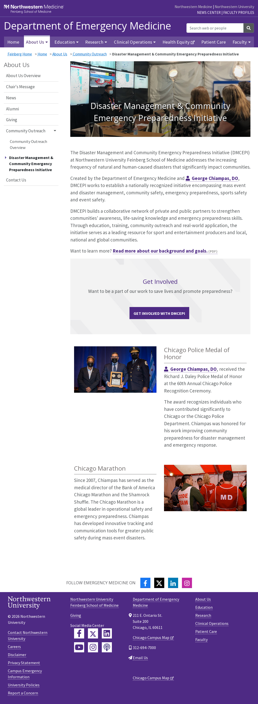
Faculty (201, 639)
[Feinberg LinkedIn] (107, 633)
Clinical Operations (212, 623)
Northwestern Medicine (193, 6)
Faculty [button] (240, 42)
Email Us (140, 657)
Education (204, 607)
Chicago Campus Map (151, 637)
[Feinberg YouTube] (79, 647)
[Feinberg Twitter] (93, 633)
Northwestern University (234, 6)
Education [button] (64, 42)
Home (13, 42)
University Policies (24, 684)
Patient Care (213, 42)
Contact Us (16, 180)
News (11, 98)
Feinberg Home (20, 54)
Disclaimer (17, 654)
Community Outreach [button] (25, 131)
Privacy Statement (24, 662)
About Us (59, 54)
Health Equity (176, 42)
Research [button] (94, 42)
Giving (11, 120)
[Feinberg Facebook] (79, 633)
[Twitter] (159, 583)
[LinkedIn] (173, 583)
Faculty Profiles (238, 12)
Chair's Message (20, 86)
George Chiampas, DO (215, 178)
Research (203, 615)
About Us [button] (35, 42)
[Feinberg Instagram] (93, 647)
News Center (209, 12)
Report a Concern (23, 692)
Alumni (12, 109)
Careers (14, 646)
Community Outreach (90, 54)
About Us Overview (23, 75)
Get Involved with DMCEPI (159, 313)
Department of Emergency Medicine (87, 25)
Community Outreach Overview (28, 144)
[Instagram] (187, 583)
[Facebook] (145, 583)
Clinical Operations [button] (133, 42)
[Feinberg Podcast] (107, 647)
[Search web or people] (215, 28)
